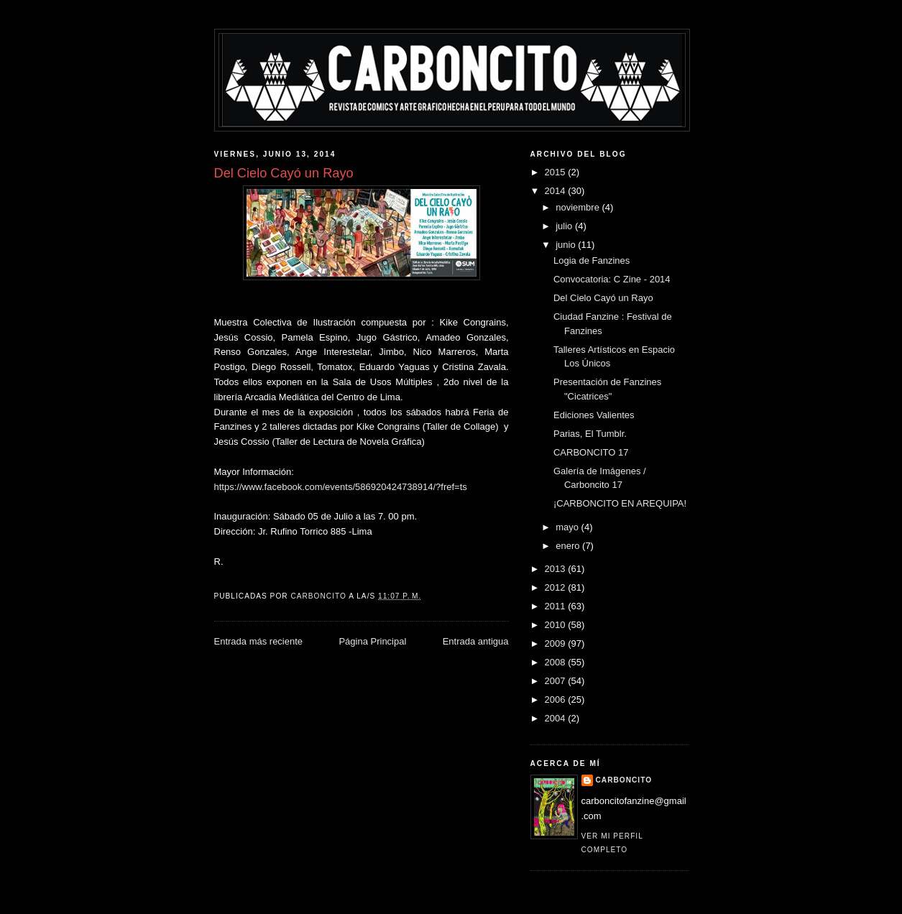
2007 (557, 680)
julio (565, 226)
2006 (557, 699)
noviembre (579, 207)
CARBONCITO (624, 780)
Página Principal (372, 641)
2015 (557, 172)
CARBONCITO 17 (591, 452)
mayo (568, 527)
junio (567, 244)
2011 (557, 606)
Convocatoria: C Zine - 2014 (612, 279)
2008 (557, 662)
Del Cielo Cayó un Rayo (603, 297)
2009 (557, 643)
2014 (557, 190)
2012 (557, 587)
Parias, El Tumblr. (590, 433)
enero (569, 545)
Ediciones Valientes (594, 415)
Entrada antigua (476, 641)
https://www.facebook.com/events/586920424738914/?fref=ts (340, 486)
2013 (557, 568)
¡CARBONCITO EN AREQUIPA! (619, 503)
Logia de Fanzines (591, 260)
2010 (557, 624)
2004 (557, 718)
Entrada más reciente (258, 641)
